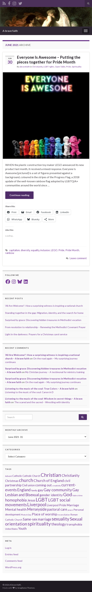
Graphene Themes (26, 588)
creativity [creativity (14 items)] (56, 485)
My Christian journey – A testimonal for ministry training (55, 372)
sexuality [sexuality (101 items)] (60, 519)
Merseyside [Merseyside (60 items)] (37, 509)
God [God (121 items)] (67, 494)
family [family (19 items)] (34, 490)
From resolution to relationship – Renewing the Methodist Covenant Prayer (45, 327)
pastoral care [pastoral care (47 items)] (57, 509)
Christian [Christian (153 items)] (51, 475)
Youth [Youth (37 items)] (22, 528)
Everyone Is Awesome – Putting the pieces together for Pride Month (48, 59)
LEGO (54, 250)
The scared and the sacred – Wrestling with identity (42, 402)
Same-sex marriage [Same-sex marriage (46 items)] (37, 519)
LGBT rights (48, 66)
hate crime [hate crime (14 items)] (77, 495)
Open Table (60, 66)
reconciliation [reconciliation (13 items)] (64, 515)
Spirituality (76, 66)
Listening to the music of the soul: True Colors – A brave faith (39, 388)
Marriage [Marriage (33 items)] (73, 505)
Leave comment (78, 258)
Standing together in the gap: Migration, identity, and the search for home (44, 312)
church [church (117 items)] (26, 480)
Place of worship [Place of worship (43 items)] (44, 514)
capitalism (14, 250)
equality (35, 250)
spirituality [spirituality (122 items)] (39, 523)
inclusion (45, 250)
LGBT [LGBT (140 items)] (42, 499)
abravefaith (25, 66)
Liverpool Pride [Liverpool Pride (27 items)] (56, 505)
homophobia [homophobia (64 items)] (16, 500)
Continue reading (19, 195)
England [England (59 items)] (24, 490)
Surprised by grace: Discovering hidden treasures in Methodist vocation (43, 320)
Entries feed (11, 554)
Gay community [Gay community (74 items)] (58, 489)
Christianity (37, 66)
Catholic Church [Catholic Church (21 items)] (31, 475)
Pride (68, 66)
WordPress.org (13, 567)
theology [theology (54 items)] (58, 524)
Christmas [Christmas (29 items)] (11, 481)
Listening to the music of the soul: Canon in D (29, 392)
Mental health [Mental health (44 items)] (16, 509)
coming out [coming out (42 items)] (43, 485)
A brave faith (10, 30)
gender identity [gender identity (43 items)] (51, 495)
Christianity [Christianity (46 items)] (70, 475)
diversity (25, 250)
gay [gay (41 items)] (40, 490)
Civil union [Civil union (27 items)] (28, 485)
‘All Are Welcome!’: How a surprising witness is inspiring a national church (44, 305)
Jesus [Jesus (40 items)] (31, 500)
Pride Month (72, 250)
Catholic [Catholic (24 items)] (17, 475)
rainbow (9, 253)
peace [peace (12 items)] (70, 510)
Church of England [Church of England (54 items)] (49, 480)
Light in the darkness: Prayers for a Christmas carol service (36, 334)
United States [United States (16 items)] (11, 529)
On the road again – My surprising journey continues (53, 382)
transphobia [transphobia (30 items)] (74, 524)
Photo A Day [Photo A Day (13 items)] (26, 515)
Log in (8, 547)
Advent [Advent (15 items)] (8, 476)
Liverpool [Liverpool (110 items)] (36, 504)
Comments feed (13, 560)
